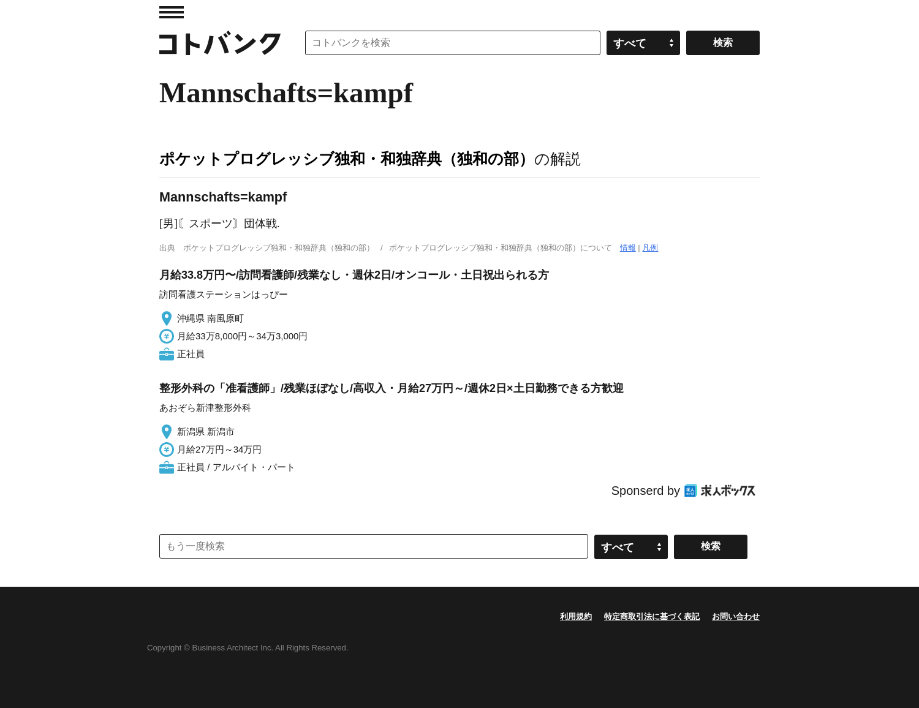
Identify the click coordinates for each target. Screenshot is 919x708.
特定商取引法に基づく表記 (652, 616)
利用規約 (576, 616)
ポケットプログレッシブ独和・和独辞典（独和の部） (346, 158)
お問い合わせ (736, 616)
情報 (628, 247)
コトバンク (220, 43)
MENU (171, 12)
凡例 (650, 247)
